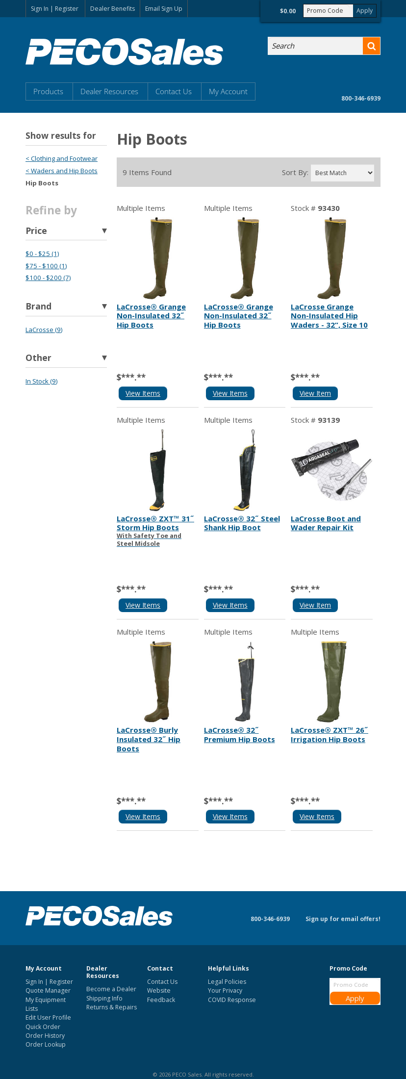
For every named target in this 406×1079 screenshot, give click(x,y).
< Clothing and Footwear (61, 158)
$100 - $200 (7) (48, 277)
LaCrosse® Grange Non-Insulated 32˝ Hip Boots (151, 316)
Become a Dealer (111, 989)
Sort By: (295, 172)
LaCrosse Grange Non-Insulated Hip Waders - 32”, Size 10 (329, 316)
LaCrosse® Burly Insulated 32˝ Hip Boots (148, 739)
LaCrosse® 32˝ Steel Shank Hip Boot (242, 523)
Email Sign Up (163, 8)
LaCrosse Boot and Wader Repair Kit (326, 523)
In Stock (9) (41, 381)
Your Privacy (225, 990)
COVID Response (232, 1000)
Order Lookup (45, 1044)
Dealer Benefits (112, 8)
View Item (315, 393)
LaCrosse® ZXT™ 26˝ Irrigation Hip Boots (329, 734)
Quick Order (42, 1027)
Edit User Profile (48, 1017)
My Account (228, 91)
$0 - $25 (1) (42, 253)
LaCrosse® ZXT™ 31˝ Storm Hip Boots (158, 531)
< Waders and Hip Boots (61, 170)
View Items (143, 393)
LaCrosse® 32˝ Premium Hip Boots (239, 734)
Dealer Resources (109, 91)
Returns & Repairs (111, 1007)
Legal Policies (227, 981)
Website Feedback (161, 994)
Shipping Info (104, 998)
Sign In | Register (54, 8)
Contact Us (173, 91)
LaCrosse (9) (43, 329)
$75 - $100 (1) (46, 265)
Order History (45, 1035)
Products (48, 91)
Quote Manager (48, 990)
